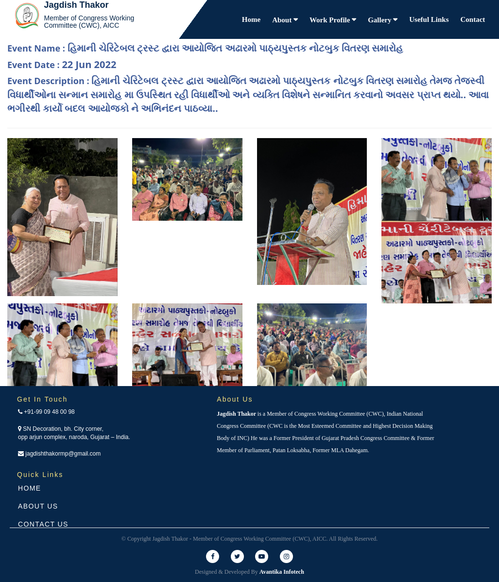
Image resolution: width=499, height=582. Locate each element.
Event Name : (205, 47)
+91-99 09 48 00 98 (46, 411)
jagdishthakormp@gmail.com (59, 453)
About (282, 20)
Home (251, 19)
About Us (38, 506)
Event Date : (61, 64)
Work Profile (331, 20)
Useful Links (428, 19)
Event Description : (248, 94)
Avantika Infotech (281, 571)
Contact (473, 19)
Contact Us (43, 524)
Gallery (380, 20)
